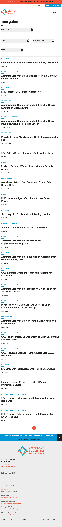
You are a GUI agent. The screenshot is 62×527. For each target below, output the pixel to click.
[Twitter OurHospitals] (2, 473)
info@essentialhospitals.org (8, 466)
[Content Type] (43, 41)
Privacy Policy (57, 520)
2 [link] (29, 428)
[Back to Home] (30, 12)
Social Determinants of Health (14, 378)
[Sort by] (12, 50)
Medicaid (5, 58)
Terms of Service (47, 520)
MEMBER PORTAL (52, 5)
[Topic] (15, 41)
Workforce (6, 101)
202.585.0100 (5, 464)
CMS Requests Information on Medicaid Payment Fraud (29, 63)
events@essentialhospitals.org (9, 509)
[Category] (17, 30)
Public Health (7, 178)
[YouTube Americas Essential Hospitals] (10, 473)
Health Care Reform (9, 71)
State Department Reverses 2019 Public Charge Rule (28, 369)
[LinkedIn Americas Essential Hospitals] (6, 473)
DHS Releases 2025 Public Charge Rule (21, 92)
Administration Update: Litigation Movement (24, 228)
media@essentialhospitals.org (9, 497)
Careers (3, 478)
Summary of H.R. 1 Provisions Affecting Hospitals (26, 214)
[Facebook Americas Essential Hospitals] (13, 473)
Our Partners (5, 489)
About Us (4, 483)
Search (37, 5)
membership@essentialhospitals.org (11, 503)
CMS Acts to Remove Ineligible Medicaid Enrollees (27, 153)
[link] (34, 427)
